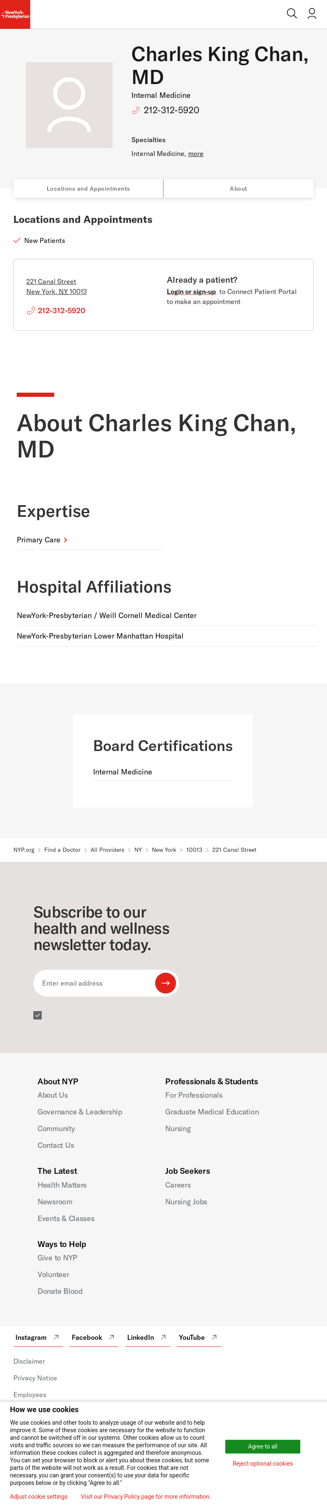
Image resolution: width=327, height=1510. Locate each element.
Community (56, 1128)
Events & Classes (66, 1218)
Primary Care (38, 539)
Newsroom (55, 1201)
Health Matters (62, 1185)
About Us (53, 1095)
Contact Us (56, 1145)
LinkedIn (147, 1337)
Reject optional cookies (263, 1463)
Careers (178, 1185)
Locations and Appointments (88, 188)
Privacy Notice (35, 1378)
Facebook (94, 1337)
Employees (29, 1394)
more (196, 153)
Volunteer (53, 1274)
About (238, 188)
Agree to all (262, 1446)
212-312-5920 (171, 110)
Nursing (178, 1128)
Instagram (38, 1337)
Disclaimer (29, 1361)
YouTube (199, 1337)
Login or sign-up (191, 291)
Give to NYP (57, 1257)
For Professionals (193, 1095)
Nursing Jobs (186, 1201)
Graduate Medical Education (212, 1112)
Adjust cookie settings (39, 1496)
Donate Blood (60, 1291)
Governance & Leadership (80, 1112)
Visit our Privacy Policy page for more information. (146, 1496)
